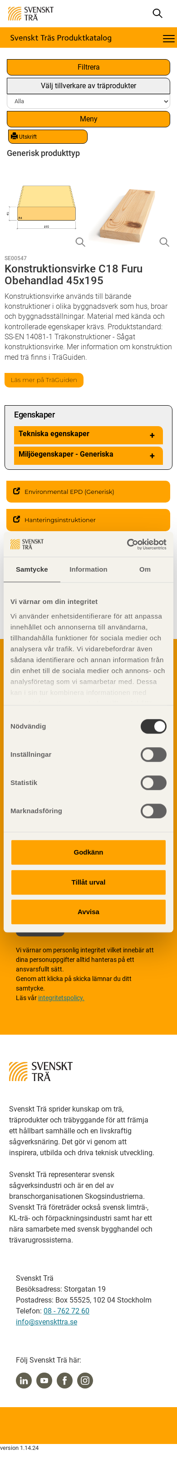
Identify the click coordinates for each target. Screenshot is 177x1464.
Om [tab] (145, 569)
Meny (89, 119)
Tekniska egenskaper (88, 435)
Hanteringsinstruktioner (54, 519)
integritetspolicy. (61, 997)
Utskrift (24, 136)
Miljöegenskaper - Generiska (88, 456)
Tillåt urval (89, 882)
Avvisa (88, 912)
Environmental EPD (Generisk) (63, 491)
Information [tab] (88, 569)
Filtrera (89, 67)
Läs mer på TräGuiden (44, 379)
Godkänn (88, 852)
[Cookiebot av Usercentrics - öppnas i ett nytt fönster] (127, 544)
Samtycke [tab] (32, 569)
